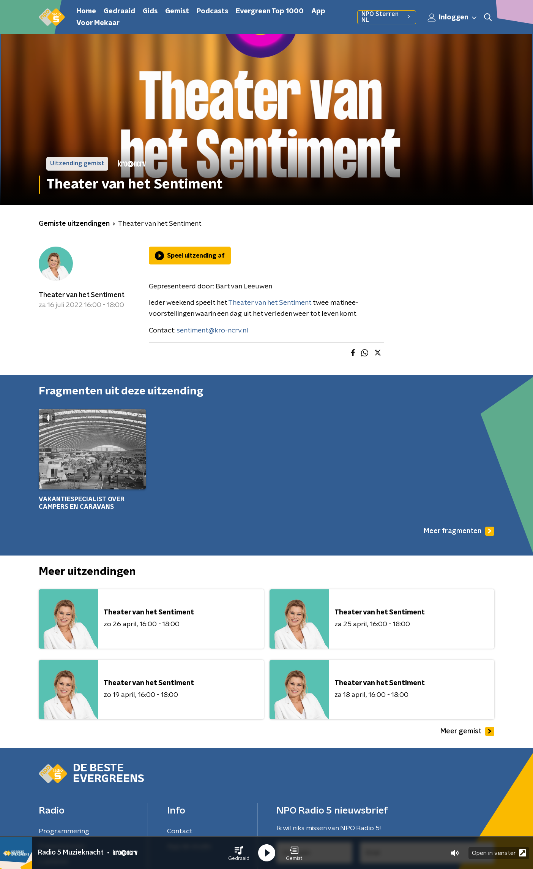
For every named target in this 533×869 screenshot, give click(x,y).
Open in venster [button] (499, 852)
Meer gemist (467, 731)
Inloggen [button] (452, 17)
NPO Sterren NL (386, 17)
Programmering (64, 831)
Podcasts (212, 11)
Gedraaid (119, 11)
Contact (179, 831)
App (318, 11)
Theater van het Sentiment (82, 295)
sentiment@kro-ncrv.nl (212, 330)
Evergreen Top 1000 (270, 11)
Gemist (177, 11)
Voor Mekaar (98, 23)
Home (86, 11)
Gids (150, 11)
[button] (239, 853)
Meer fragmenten (459, 531)
